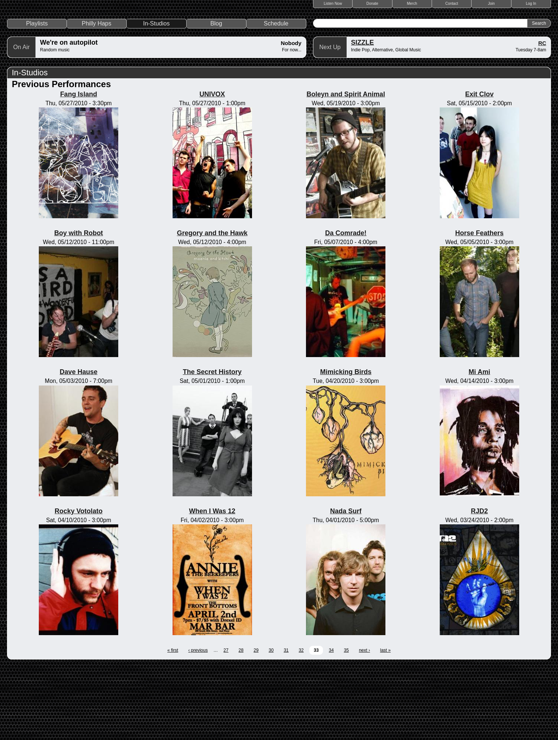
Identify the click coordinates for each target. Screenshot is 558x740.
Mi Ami (479, 446)
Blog (216, 98)
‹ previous (198, 724)
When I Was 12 (212, 585)
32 (301, 724)
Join (491, 3)
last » (385, 724)
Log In (531, 3)
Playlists (37, 98)
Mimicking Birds (345, 446)
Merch (412, 3)
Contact (451, 3)
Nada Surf (345, 585)
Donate (372, 3)
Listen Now (333, 3)
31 (286, 724)
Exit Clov (479, 168)
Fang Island (78, 168)
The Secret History (212, 446)
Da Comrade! (346, 307)
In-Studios (156, 98)
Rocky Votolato (79, 585)
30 (271, 724)
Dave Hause (79, 446)
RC (542, 117)
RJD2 (479, 585)
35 (346, 724)
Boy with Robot (78, 307)
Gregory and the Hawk (212, 307)
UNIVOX (212, 168)
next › (364, 724)
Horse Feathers (479, 307)
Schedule (276, 98)
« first (172, 724)
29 (256, 724)
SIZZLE (362, 117)
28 (241, 724)
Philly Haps (96, 98)
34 (331, 724)
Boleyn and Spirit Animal (346, 168)
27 (226, 724)
